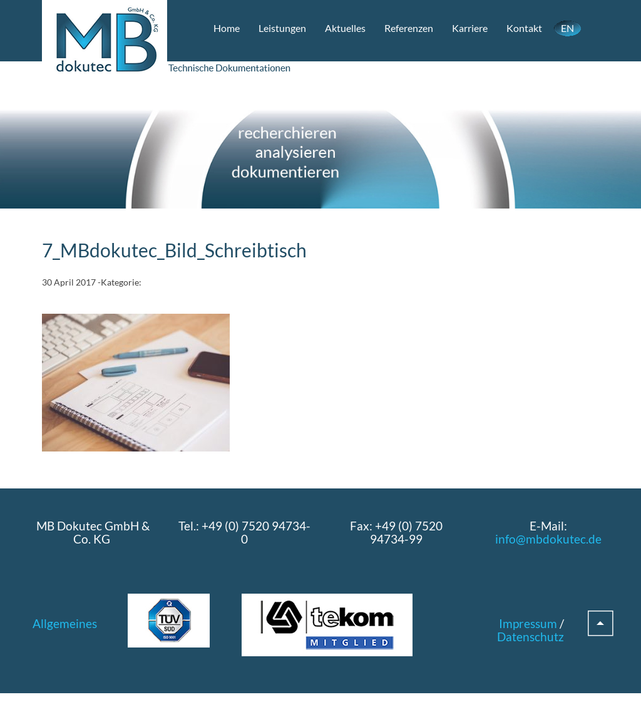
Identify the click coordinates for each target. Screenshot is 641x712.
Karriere (470, 28)
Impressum (528, 623)
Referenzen (408, 28)
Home (226, 28)
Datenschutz (530, 636)
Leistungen (282, 28)
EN (567, 28)
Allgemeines (65, 623)
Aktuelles (345, 28)
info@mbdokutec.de (548, 539)
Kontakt (524, 28)
